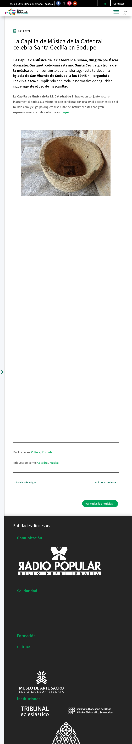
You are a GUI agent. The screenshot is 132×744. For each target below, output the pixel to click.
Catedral (42, 463)
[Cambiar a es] (105, 3)
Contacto (119, 3)
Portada (47, 452)
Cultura (35, 452)
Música (54, 463)
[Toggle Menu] (116, 11)
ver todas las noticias (99, 504)
